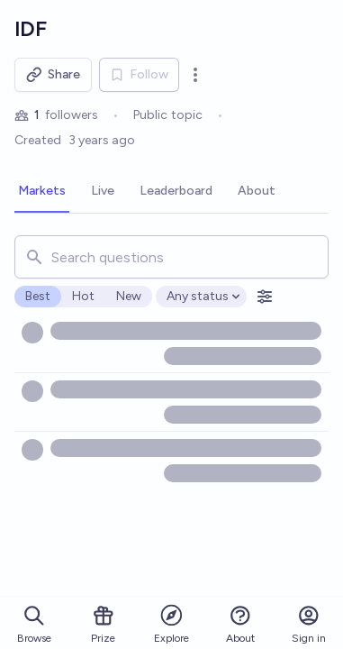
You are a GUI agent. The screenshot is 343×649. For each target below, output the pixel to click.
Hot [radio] (83, 296)
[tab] (41, 192)
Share (53, 75)
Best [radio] (37, 296)
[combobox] (171, 257)
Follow (139, 74)
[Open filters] (264, 296)
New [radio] (128, 296)
